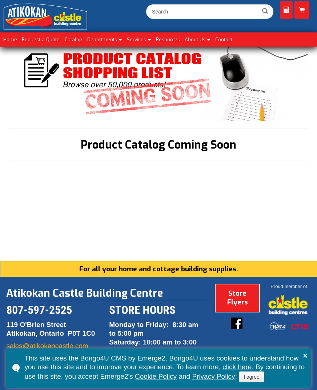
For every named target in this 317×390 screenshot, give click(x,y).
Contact (223, 39)
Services (136, 39)
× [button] (305, 355)
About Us (195, 39)
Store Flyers (236, 297)
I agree (252, 377)
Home (10, 39)
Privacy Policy (213, 376)
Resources (168, 39)
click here (237, 367)
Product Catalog (302, 10)
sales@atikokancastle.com (47, 346)
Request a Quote (286, 10)
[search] (203, 12)
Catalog (73, 39)
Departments (102, 39)
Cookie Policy (156, 376)
